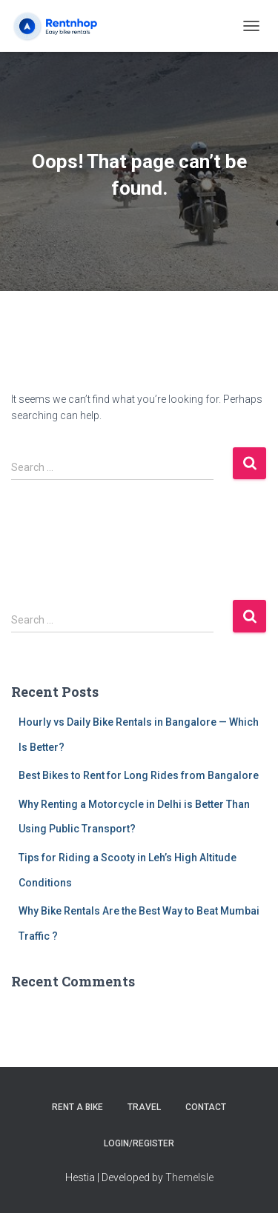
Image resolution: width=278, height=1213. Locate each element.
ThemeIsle (189, 1177)
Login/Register (139, 1143)
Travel (144, 1107)
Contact (205, 1107)
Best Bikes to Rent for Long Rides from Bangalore (139, 775)
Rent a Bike (77, 1107)
